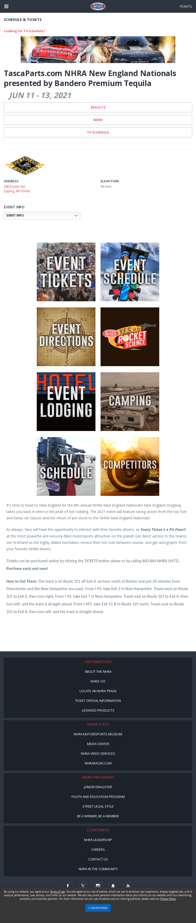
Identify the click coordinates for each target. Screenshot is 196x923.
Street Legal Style (98, 806)
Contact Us (98, 859)
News (98, 119)
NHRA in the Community (98, 869)
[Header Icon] (6, 6)
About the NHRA (98, 671)
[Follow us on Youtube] (128, 886)
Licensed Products (98, 710)
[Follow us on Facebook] (67, 886)
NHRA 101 (98, 681)
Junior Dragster (98, 787)
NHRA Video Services (98, 753)
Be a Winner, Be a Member (98, 816)
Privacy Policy (168, 899)
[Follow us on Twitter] (83, 886)
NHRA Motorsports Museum (98, 734)
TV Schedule (98, 132)
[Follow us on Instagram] (98, 886)
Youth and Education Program (98, 796)
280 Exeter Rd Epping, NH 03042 (17, 188)
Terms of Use (57, 891)
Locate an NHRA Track (98, 691)
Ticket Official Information (98, 700)
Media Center (98, 743)
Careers (98, 849)
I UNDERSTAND (98, 908)
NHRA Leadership (98, 839)
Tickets (186, 6)
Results (98, 107)
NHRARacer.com (98, 763)
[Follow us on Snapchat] (113, 886)
